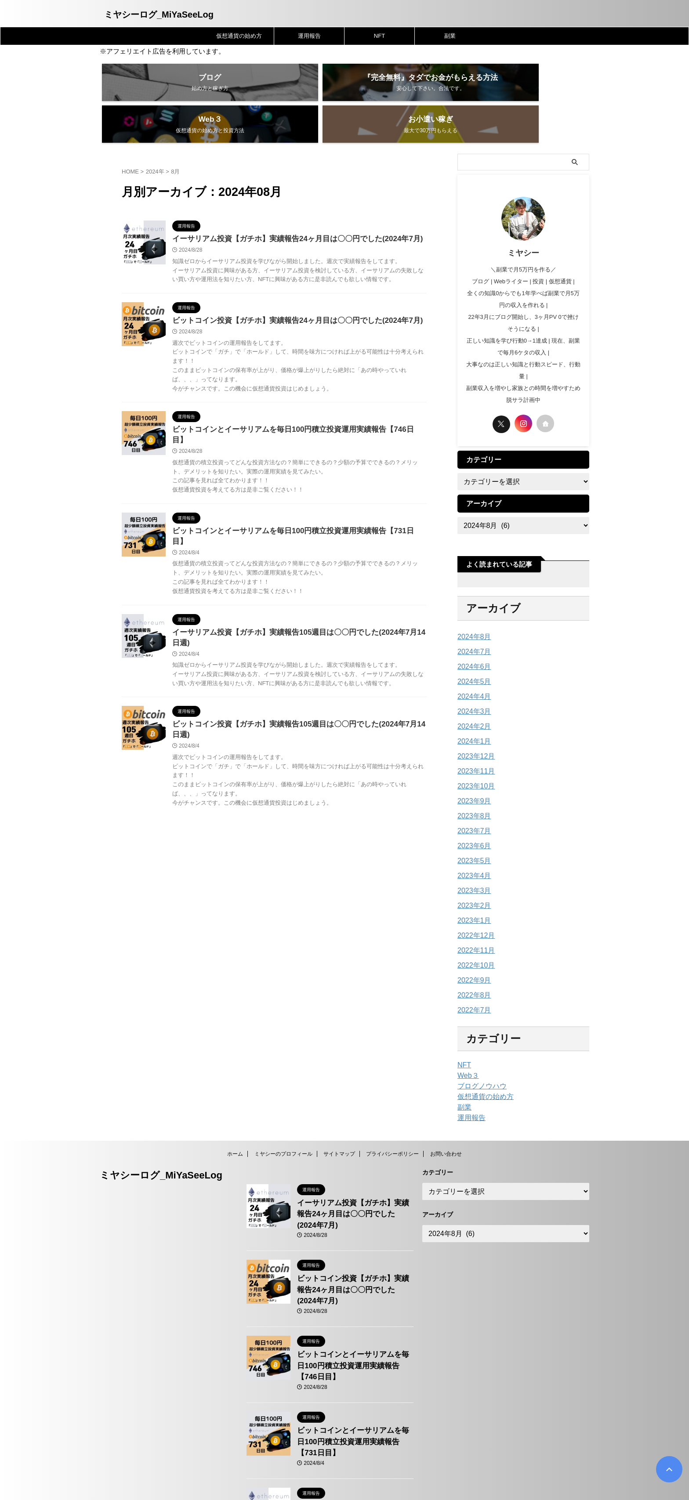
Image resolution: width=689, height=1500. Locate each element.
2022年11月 (473, 921)
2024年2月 (472, 697)
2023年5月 (472, 831)
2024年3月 (472, 682)
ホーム (235, 1125)
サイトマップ (339, 1125)
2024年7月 (472, 622)
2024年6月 (472, 637)
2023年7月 (472, 802)
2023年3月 (472, 861)
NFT (379, 36)
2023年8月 (472, 787)
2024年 (155, 142)
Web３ (466, 1046)
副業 (450, 36)
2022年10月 (473, 936)
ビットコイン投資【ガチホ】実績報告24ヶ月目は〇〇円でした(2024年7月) (290, 292)
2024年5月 (472, 652)
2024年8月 (472, 607)
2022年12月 (473, 906)
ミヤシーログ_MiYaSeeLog (159, 14)
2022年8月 (472, 966)
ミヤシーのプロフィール (283, 1125)
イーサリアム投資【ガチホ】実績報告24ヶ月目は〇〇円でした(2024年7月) (290, 210)
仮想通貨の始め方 (239, 36)
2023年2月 (472, 876)
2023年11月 (473, 742)
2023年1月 (472, 891)
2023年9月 (472, 772)
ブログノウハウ (478, 1057)
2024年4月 (472, 667)
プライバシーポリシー (392, 1125)
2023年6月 (472, 816)
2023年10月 (473, 757)
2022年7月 (472, 981)
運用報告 (309, 36)
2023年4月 (472, 846)
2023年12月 (473, 727)
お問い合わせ (446, 1125)
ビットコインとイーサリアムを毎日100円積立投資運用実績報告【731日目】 (292, 494)
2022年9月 (472, 951)
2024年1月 (472, 712)
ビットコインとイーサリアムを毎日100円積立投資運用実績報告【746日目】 (292, 402)
